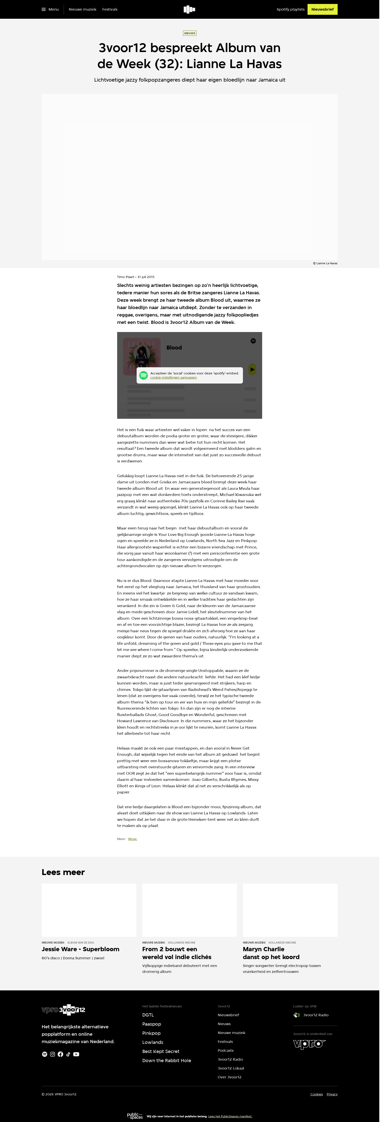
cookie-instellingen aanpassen (173, 377)
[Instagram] (52, 1054)
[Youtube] (76, 1054)
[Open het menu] (50, 9)
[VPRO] (309, 1045)
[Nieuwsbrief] (323, 9)
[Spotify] (45, 1054)
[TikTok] (68, 1054)
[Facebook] (60, 1054)
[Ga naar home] (190, 9)
